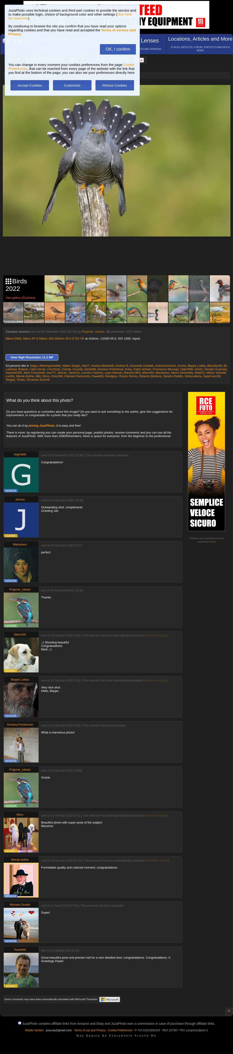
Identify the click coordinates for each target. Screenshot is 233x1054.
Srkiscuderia (192, 376)
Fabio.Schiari (142, 369)
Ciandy (66, 369)
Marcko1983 (132, 372)
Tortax (20, 379)
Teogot (10, 379)
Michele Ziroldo (20, 904)
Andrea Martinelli (102, 365)
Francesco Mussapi (166, 369)
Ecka (128, 369)
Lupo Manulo (113, 372)
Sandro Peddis (173, 376)
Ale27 (85, 365)
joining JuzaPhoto (42, 425)
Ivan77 (51, 372)
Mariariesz (162, 372)
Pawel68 (97, 376)
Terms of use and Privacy (89, 1030)
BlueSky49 (214, 365)
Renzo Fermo (128, 376)
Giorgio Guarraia (215, 369)
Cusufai (77, 369)
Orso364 (57, 376)
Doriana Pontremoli (110, 369)
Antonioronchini (165, 365)
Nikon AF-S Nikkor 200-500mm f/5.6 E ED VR (53, 338)
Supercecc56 (211, 376)
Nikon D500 (13, 338)
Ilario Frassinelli (34, 372)
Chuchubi (53, 369)
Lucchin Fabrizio (92, 372)
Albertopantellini (50, 365)
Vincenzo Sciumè (37, 379)
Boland (22, 369)
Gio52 (199, 369)
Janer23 (73, 372)
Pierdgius (111, 376)
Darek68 (90, 369)
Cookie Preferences (120, 1030)
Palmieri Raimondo (77, 376)
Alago (33, 365)
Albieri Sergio (71, 365)
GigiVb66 (186, 369)
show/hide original (155, 635)
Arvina (181, 365)
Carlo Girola (37, 369)
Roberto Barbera (150, 376)
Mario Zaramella (182, 372)
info (213, 541)
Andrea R (121, 365)
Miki (38, 376)
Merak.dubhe (25, 376)
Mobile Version (34, 1030)
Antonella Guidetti (142, 365)
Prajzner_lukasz (93, 331)
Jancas (62, 372)
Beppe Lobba (196, 365)
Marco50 (148, 372)
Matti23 (200, 372)
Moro (46, 376)
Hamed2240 (14, 372)
